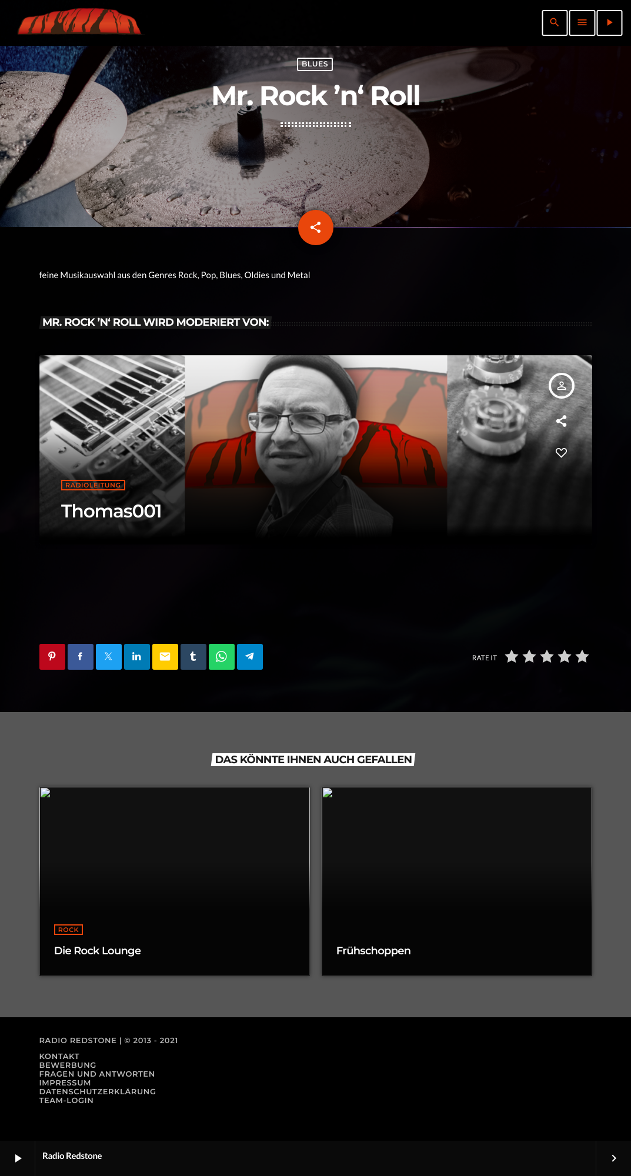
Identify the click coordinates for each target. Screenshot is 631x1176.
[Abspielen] (609, 23)
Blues (315, 64)
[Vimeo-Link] (79, 23)
